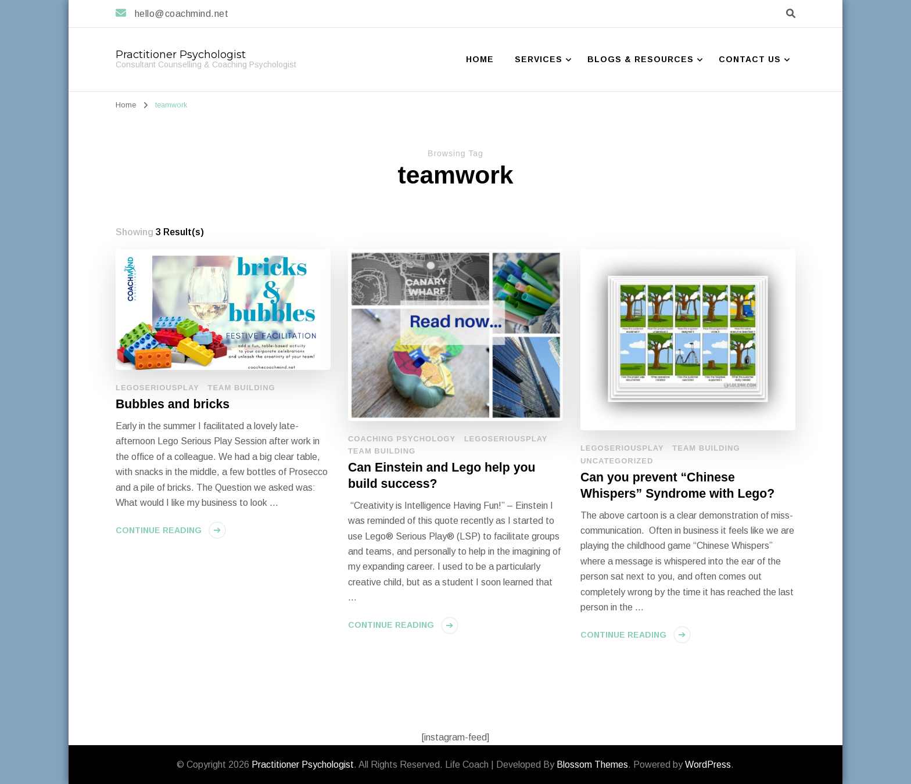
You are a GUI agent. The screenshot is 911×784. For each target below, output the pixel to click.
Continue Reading (159, 530)
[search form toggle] (790, 14)
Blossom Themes (592, 764)
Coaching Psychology (402, 438)
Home (480, 59)
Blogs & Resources (640, 59)
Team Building (241, 387)
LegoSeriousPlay (157, 387)
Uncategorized (616, 460)
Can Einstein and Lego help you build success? (442, 476)
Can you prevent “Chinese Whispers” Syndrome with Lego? (677, 485)
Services (538, 59)
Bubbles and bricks (172, 404)
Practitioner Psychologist (181, 54)
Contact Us (750, 59)
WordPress (708, 764)
